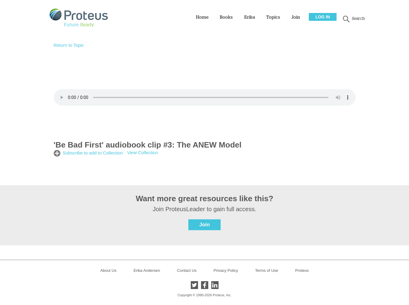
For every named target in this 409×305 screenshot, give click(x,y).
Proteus (302, 270)
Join (295, 17)
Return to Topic (69, 45)
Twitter (194, 285)
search (346, 19)
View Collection (142, 152)
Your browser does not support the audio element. (205, 97)
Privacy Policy (226, 270)
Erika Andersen (146, 270)
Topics (273, 17)
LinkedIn (215, 285)
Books (226, 17)
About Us (108, 270)
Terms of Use (266, 270)
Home (202, 17)
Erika (249, 17)
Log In (322, 16)
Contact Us (187, 270)
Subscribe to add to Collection (93, 152)
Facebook (204, 285)
